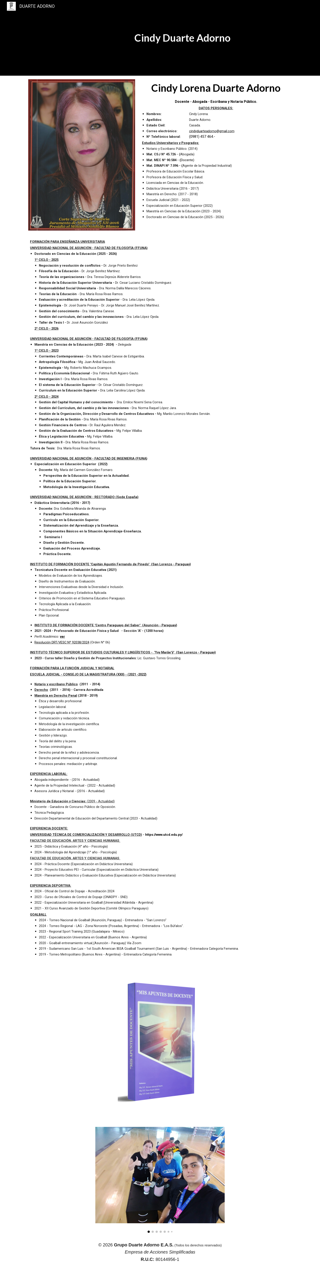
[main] (182, 38)
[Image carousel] (159, 1180)
